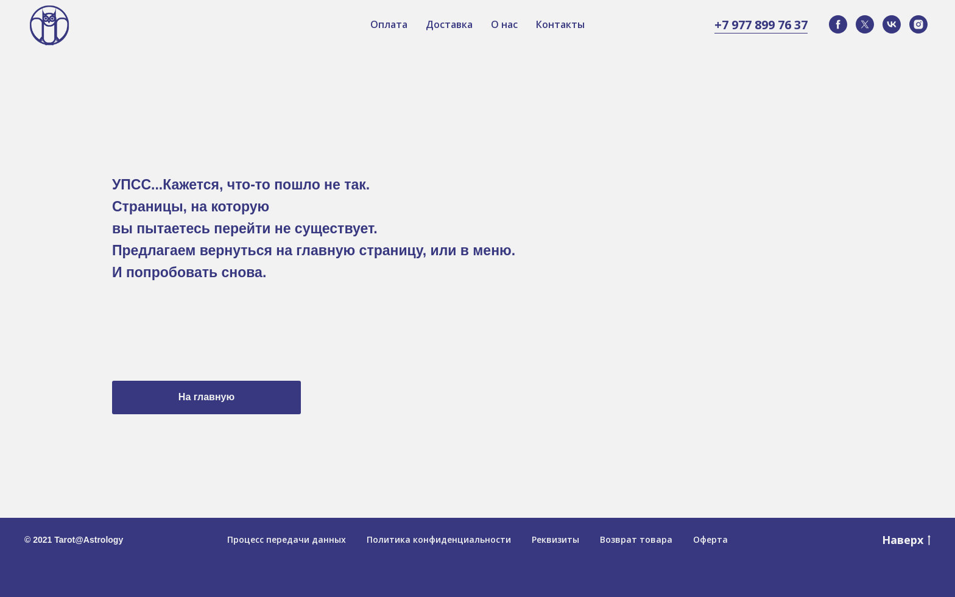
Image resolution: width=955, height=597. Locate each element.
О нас (504, 24)
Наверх (906, 539)
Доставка (449, 24)
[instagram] (918, 24)
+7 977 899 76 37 (761, 24)
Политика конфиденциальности (439, 539)
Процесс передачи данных (286, 539)
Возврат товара (636, 539)
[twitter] (865, 24)
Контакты (560, 24)
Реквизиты (555, 539)
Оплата (388, 24)
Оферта (710, 539)
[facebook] (838, 24)
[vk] (892, 24)
